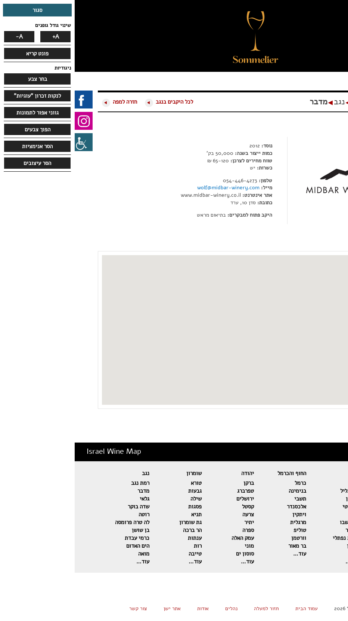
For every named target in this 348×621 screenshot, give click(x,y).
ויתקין (225, 514)
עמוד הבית (232, 608)
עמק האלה (168, 538)
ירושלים (170, 498)
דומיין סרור (323, 514)
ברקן (174, 483)
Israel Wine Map (39, 451)
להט (279, 514)
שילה (121, 498)
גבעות (120, 491)
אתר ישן (97, 608)
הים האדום (63, 546)
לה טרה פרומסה (57, 522)
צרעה (173, 514)
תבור (278, 483)
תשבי (226, 498)
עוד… (329, 561)
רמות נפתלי (271, 538)
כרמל (226, 483)
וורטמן (224, 538)
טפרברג (170, 491)
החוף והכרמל (217, 473)
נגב (264, 101)
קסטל (173, 506)
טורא (121, 483)
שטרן (278, 546)
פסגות (120, 506)
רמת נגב (65, 483)
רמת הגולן (325, 483)
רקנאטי (276, 506)
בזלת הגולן (324, 498)
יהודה (173, 473)
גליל (279, 473)
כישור (277, 530)
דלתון (277, 498)
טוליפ (225, 530)
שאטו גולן (325, 491)
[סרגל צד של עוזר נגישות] (9, 142)
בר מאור (223, 546)
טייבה (120, 553)
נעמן (278, 553)
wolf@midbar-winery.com (153, 187)
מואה (69, 553)
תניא (121, 514)
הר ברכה (117, 530)
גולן (331, 473)
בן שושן (66, 530)
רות (123, 546)
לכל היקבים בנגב (99, 101)
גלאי (70, 498)
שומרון (119, 473)
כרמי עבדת (62, 538)
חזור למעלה (191, 608)
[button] (278, 47)
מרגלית (223, 522)
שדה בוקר (64, 506)
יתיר (174, 522)
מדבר (244, 101)
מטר (331, 546)
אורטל (329, 522)
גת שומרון (116, 522)
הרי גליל (274, 491)
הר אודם (327, 506)
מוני (174, 546)
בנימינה (223, 491)
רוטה (69, 514)
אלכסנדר (222, 506)
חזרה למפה (50, 101)
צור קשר (63, 608)
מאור (330, 553)
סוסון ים (170, 553)
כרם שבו (274, 522)
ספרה (173, 530)
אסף (331, 530)
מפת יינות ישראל (304, 101)
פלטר (330, 538)
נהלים (156, 608)
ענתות (120, 538)
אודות (128, 608)
